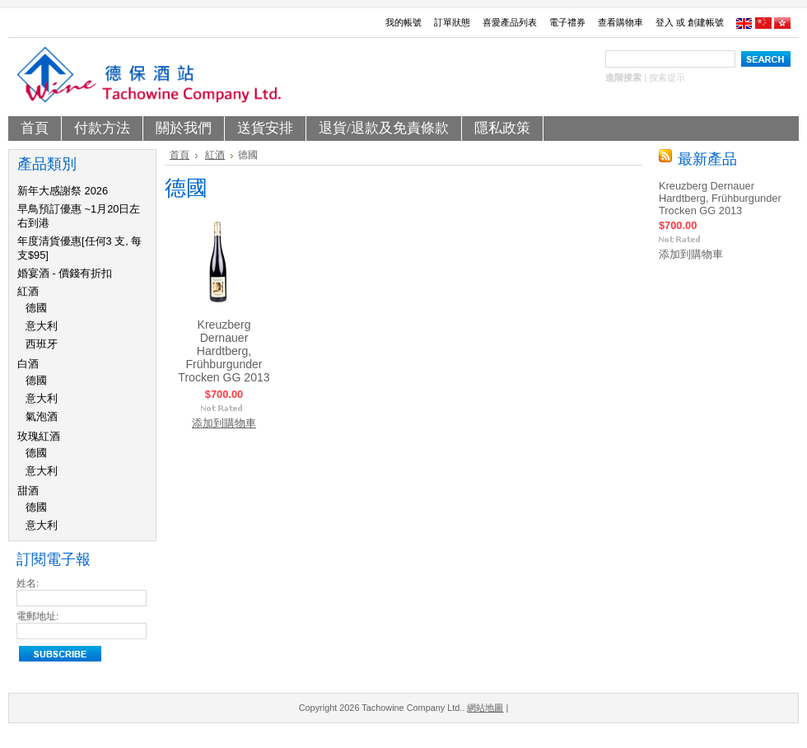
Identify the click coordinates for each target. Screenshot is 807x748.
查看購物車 (620, 22)
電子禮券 (567, 22)
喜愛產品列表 (510, 22)
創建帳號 (706, 22)
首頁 (179, 155)
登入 (664, 22)
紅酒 (28, 291)
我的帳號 (403, 22)
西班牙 (42, 344)
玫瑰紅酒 (38, 436)
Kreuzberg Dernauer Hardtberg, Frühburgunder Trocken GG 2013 (223, 351)
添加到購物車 (224, 423)
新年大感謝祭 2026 (62, 191)
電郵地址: (37, 616)
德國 (36, 308)
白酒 (28, 364)
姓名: (27, 583)
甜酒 (28, 490)
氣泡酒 (42, 416)
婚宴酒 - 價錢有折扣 (64, 273)
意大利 (42, 326)
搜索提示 (667, 77)
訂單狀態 (452, 22)
